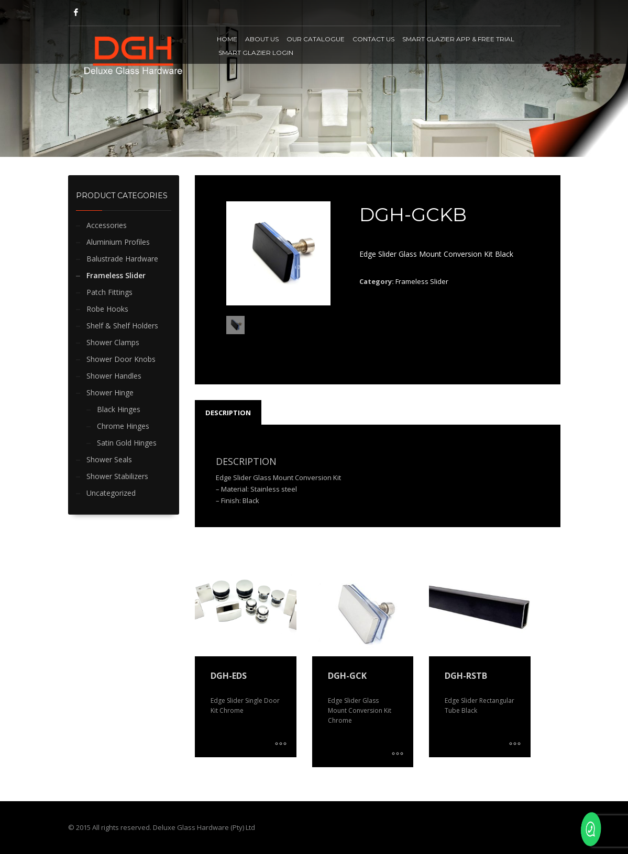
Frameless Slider (116, 275)
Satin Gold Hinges (127, 443)
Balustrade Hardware (122, 259)
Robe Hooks (107, 309)
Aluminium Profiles (118, 242)
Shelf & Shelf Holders (122, 326)
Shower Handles (113, 376)
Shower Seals (109, 459)
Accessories (106, 225)
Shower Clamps (112, 342)
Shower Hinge (110, 392)
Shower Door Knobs (121, 359)
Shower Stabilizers (117, 476)
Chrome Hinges (123, 426)
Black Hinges (118, 409)
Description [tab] (228, 412)
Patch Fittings (109, 292)
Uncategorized (111, 493)
